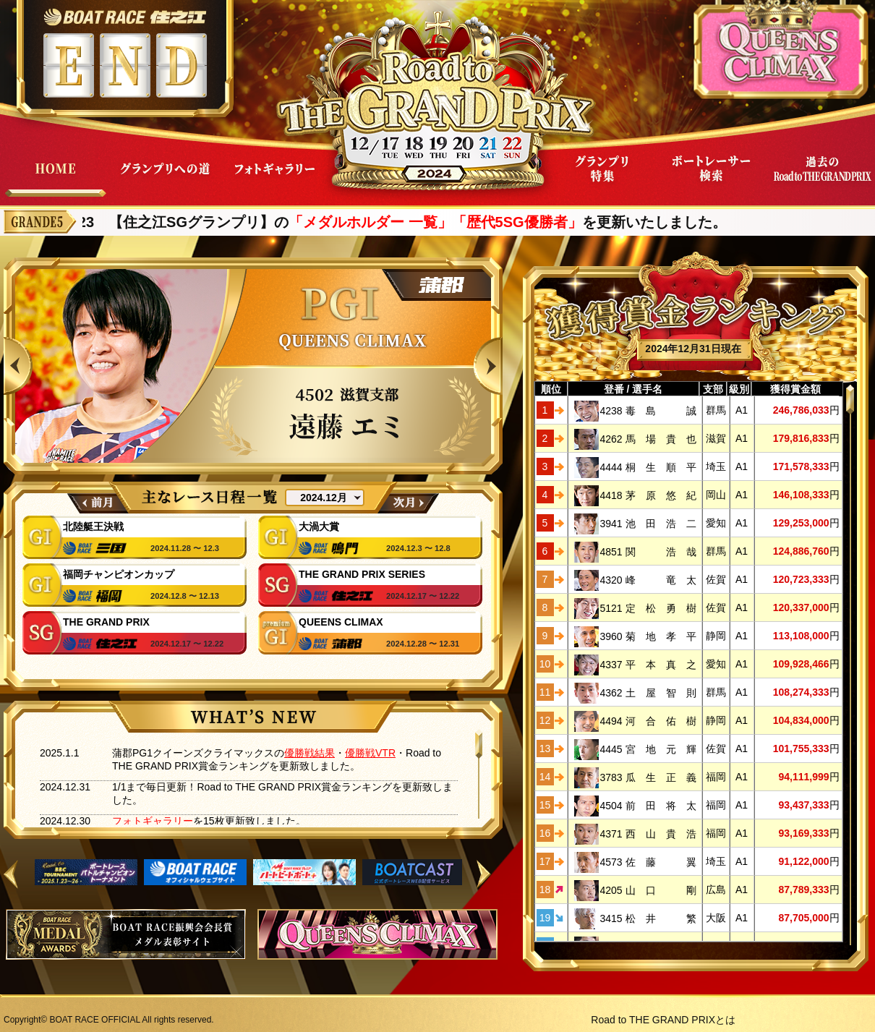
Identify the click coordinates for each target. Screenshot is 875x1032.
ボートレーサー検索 (711, 179)
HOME (55, 179)
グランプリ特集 (601, 179)
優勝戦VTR (370, 753)
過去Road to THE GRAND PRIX (821, 179)
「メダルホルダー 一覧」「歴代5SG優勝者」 (444, 222)
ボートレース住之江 (125, 17)
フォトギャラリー (274, 179)
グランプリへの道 (165, 179)
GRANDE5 (40, 221)
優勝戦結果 (309, 753)
